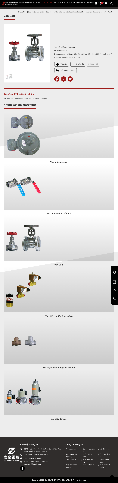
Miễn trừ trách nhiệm (105, 466)
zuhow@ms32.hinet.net (39, 462)
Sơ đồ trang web (104, 461)
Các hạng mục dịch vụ (25, 2)
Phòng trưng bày (70, 2)
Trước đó (78, 64)
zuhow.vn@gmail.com (32, 464)
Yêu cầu (61, 64)
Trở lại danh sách (65, 70)
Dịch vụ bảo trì (91, 2)
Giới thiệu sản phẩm (46, 2)
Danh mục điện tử (89, 450)
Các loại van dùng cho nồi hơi (94, 12)
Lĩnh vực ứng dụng (59, 2)
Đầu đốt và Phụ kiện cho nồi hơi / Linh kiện (63, 12)
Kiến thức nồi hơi (81, 2)
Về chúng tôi (71, 449)
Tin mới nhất (36, 2)
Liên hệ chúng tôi (105, 450)
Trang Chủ (22, 12)
